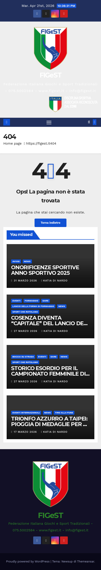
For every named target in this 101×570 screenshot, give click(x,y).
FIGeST (51, 75)
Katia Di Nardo (54, 280)
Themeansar (85, 561)
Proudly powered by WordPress (28, 561)
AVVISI (16, 261)
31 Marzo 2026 (26, 280)
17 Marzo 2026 (26, 431)
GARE (46, 300)
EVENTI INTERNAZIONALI (26, 412)
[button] (89, 122)
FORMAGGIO (31, 300)
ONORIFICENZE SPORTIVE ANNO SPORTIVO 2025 (45, 270)
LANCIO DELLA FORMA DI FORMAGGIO (33, 306)
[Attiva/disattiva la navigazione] (49, 122)
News (27, 261)
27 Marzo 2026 (26, 331)
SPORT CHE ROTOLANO (25, 312)
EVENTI (16, 300)
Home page (12, 143)
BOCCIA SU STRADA (23, 356)
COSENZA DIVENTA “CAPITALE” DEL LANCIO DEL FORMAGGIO (49, 323)
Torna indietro (50, 222)
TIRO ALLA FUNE (64, 412)
